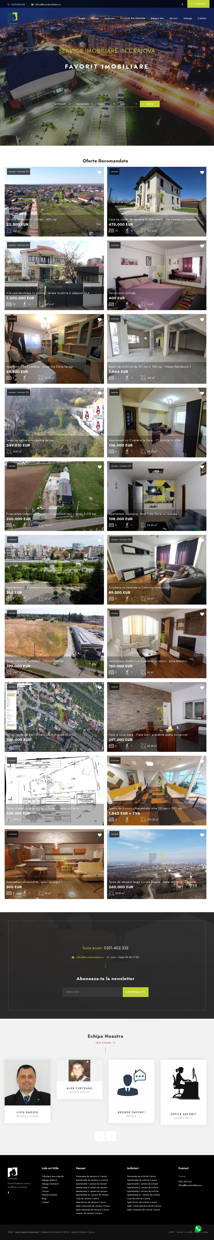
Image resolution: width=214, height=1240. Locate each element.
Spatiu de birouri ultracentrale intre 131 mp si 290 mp (145, 808)
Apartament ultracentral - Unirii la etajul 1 (34, 882)
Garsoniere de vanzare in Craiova (91, 1176)
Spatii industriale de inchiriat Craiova (143, 1209)
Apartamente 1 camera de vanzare (91, 1183)
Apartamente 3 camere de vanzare (91, 1191)
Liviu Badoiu (27, 1112)
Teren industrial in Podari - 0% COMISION (34, 661)
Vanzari (95, 18)
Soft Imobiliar (54, 1232)
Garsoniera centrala (122, 293)
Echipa (45, 1187)
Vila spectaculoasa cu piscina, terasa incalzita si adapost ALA (48, 293)
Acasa (82, 18)
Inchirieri (110, 18)
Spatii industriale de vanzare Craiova (92, 1209)
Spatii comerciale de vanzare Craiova (93, 1205)
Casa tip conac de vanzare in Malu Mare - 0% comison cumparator (153, 219)
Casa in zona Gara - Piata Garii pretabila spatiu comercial (148, 735)
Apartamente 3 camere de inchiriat (142, 1191)
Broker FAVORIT (131, 1112)
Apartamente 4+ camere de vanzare (92, 1194)
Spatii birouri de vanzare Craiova (91, 1202)
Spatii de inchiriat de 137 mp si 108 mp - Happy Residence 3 (150, 367)
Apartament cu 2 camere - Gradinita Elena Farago (40, 367)
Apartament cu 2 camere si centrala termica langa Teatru (44, 588)
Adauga (187, 18)
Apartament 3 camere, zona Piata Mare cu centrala (143, 514)
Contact (198, 3)
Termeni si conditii (184, 1232)
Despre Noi (157, 18)
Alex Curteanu (79, 1088)
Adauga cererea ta (50, 1183)
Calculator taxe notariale (53, 1176)
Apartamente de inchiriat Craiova (142, 1180)
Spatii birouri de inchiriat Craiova (142, 1202)
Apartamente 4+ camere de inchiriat (143, 1194)
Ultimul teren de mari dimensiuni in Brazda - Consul (41, 735)
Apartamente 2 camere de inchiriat (142, 1187)
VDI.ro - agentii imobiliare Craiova (79, 1232)
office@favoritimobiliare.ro (46, 4)
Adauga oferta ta (49, 1180)
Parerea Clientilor (50, 1194)
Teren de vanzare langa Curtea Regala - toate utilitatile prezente (152, 882)
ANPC (172, 1232)
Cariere (45, 1191)
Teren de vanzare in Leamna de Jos (29, 440)
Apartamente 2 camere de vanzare (91, 1187)
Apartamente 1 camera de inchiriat (142, 1183)
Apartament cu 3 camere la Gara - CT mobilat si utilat (145, 440)
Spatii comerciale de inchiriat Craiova (144, 1205)
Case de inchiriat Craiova (138, 1198)
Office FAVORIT (183, 1114)
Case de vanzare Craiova (87, 1198)
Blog (44, 1198)
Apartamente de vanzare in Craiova (92, 1180)
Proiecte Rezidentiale (133, 18)
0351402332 (17, 4)
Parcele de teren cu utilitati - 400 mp (31, 219)
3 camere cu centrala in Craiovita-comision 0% (140, 588)
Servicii (173, 18)
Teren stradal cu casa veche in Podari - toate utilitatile (42, 808)
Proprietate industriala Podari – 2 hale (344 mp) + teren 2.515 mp (51, 514)
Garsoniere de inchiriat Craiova (141, 1176)
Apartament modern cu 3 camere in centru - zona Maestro (148, 661)
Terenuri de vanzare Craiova (89, 1213)
